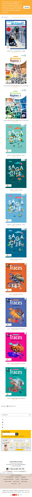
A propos (17, 477)
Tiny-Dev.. (26, 490)
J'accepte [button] (26, 7)
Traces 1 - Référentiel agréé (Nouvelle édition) (16, 328)
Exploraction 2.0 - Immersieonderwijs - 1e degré (16, 51)
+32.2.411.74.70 (11, 406)
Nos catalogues (16, 17)
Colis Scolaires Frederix (11, 490)
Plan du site (14, 483)
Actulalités (23, 477)
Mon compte (8, 481)
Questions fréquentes (9, 479)
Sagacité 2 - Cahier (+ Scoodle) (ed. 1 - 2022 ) (16, 224)
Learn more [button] (5, 12)
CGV (20, 483)
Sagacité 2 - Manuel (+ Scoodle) (16, 259)
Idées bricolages (24, 479)
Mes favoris (16, 481)
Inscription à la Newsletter (16, 475)
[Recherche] (8, 434)
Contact (3, 406)
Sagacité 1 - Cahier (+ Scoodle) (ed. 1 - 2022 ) (16, 155)
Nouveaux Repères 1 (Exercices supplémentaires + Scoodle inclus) (16, 85)
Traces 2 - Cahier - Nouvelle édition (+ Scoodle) (16, 363)
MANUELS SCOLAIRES (26, 17)
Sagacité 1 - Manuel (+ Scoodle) (16, 190)
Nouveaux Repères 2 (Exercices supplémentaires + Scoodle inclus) (16, 120)
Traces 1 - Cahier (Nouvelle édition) (16, 294)
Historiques (24, 481)
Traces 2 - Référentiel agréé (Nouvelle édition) (16, 398)
